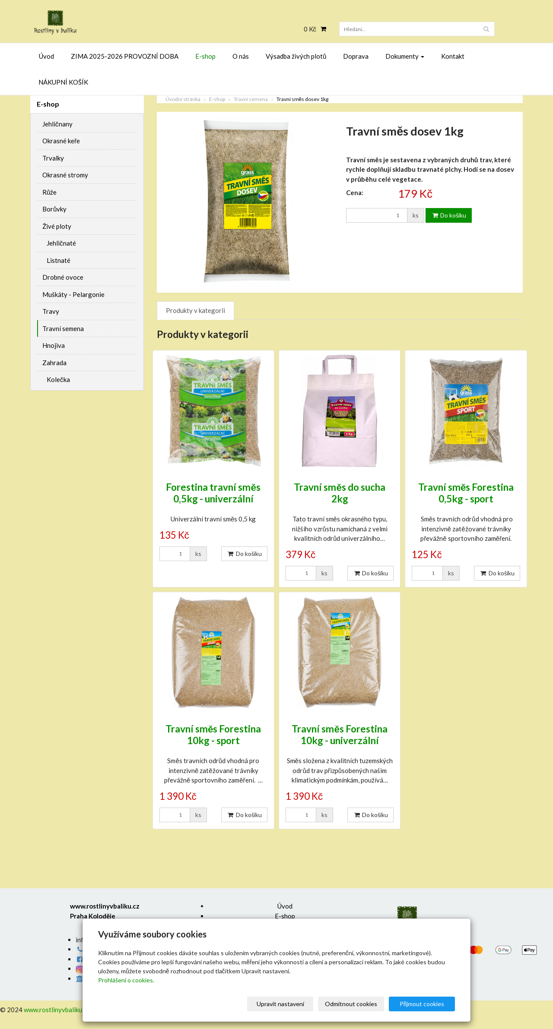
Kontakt (452, 56)
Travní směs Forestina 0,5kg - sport (466, 493)
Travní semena (251, 99)
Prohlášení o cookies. (126, 980)
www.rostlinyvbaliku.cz (56, 1009)
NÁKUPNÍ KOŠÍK (63, 82)
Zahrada (54, 362)
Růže (49, 192)
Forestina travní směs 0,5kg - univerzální (213, 493)
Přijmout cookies (422, 1003)
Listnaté (58, 260)
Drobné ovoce (62, 277)
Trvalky (53, 158)
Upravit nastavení (280, 1003)
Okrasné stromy (65, 175)
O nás (240, 56)
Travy (50, 311)
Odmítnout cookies (351, 1003)
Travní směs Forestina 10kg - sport (213, 734)
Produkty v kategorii (195, 310)
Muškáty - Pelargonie (73, 294)
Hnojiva (53, 345)
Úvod (46, 56)
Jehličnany (57, 124)
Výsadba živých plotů (296, 56)
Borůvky (54, 209)
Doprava (356, 56)
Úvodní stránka (182, 99)
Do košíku (448, 215)
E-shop (205, 56)
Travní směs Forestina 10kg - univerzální (340, 734)
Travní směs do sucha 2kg (339, 493)
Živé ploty (56, 226)
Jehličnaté (61, 243)
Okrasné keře (61, 141)
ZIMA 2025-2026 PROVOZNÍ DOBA (124, 56)
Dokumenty (404, 56)
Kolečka (58, 379)
